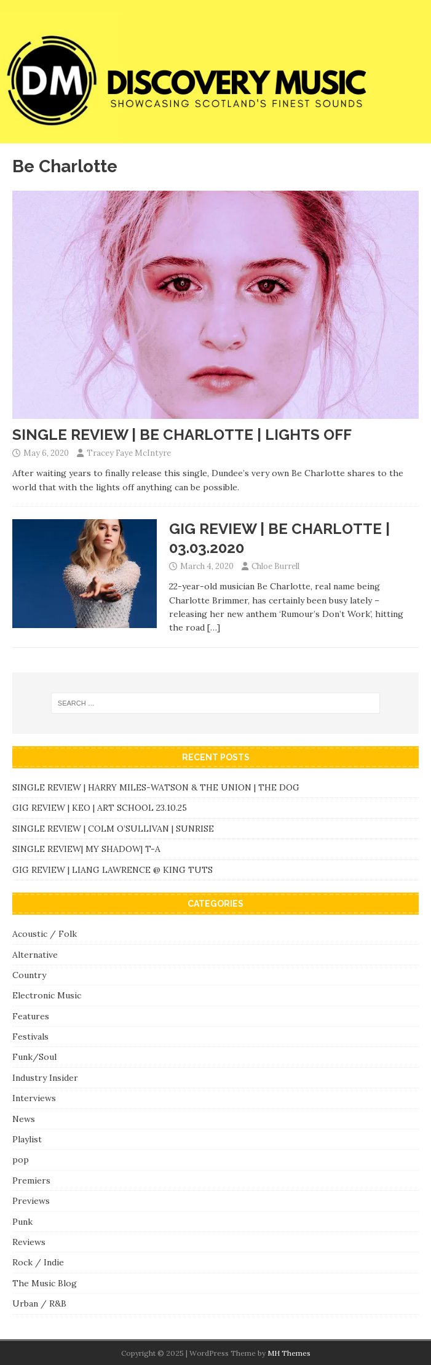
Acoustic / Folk (44, 933)
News (23, 1118)
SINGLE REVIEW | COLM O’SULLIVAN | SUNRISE (113, 828)
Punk (22, 1221)
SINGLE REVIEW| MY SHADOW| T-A (86, 848)
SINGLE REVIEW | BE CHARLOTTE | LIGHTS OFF (182, 435)
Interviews (34, 1098)
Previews (31, 1200)
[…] (213, 627)
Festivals (30, 1036)
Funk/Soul (34, 1056)
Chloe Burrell (275, 566)
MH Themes (288, 1353)
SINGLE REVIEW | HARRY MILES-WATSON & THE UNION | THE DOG (155, 787)
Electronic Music (46, 995)
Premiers (31, 1180)
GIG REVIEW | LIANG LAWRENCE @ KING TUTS (112, 869)
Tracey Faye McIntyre (129, 453)
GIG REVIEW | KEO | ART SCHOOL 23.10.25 (99, 807)
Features (30, 1016)
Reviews (28, 1242)
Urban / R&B (39, 1303)
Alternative (35, 954)
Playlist (27, 1139)
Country (29, 975)
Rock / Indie (38, 1262)
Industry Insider (45, 1077)
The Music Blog (44, 1283)
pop (20, 1159)
